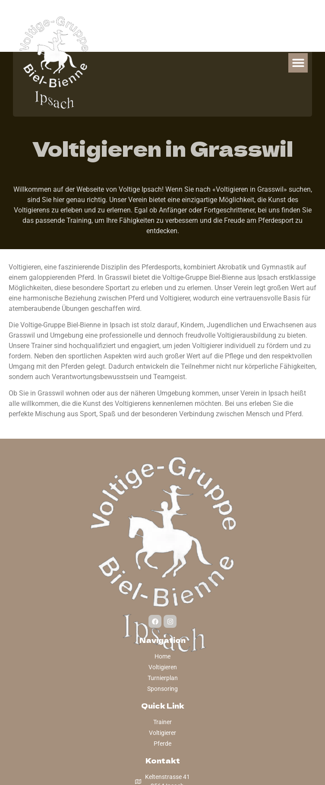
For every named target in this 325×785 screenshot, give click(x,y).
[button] (298, 63)
